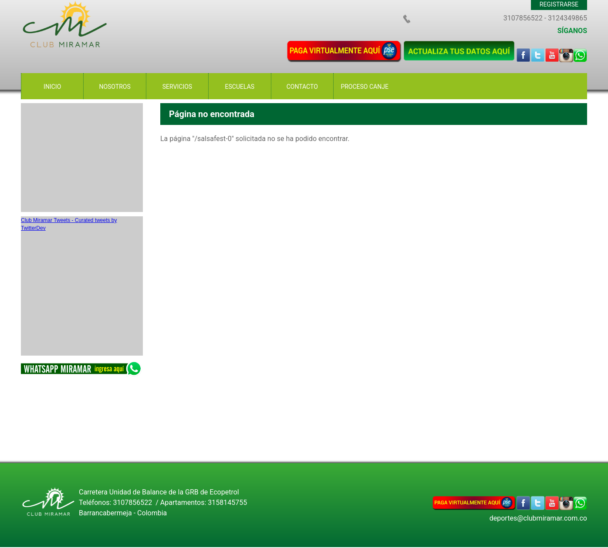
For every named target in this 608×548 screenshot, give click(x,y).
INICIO (52, 86)
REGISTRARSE (559, 4)
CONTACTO (302, 86)
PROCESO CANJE (364, 86)
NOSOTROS (114, 86)
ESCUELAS (240, 86)
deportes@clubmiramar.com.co (538, 518)
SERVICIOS (177, 86)
